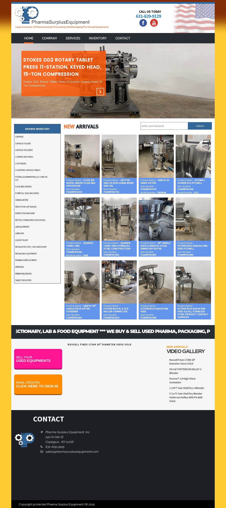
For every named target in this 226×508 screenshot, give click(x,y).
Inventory (98, 38)
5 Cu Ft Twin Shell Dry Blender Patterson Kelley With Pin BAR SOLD (186, 397)
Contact (122, 38)
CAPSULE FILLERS (23, 143)
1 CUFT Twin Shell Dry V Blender (186, 388)
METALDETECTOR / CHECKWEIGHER (30, 247)
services (73, 38)
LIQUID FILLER (21, 240)
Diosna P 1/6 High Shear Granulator (182, 380)
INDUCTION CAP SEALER (25, 206)
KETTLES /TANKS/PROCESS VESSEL (30, 220)
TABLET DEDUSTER (23, 280)
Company (49, 38)
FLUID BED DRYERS (23, 186)
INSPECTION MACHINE (25, 213)
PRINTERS (19, 267)
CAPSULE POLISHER (24, 150)
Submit (200, 126)
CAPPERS (19, 136)
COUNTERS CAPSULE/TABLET (27, 170)
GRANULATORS (21, 200)
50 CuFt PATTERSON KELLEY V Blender (185, 371)
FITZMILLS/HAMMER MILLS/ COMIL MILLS (31, 178)
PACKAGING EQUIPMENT (26, 253)
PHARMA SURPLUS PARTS (26, 260)
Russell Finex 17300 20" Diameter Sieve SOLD (182, 361)
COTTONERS (20, 163)
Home (28, 38)
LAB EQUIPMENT (22, 226)
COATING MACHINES (24, 157)
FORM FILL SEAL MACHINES (27, 193)
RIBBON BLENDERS (23, 273)
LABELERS (19, 233)
